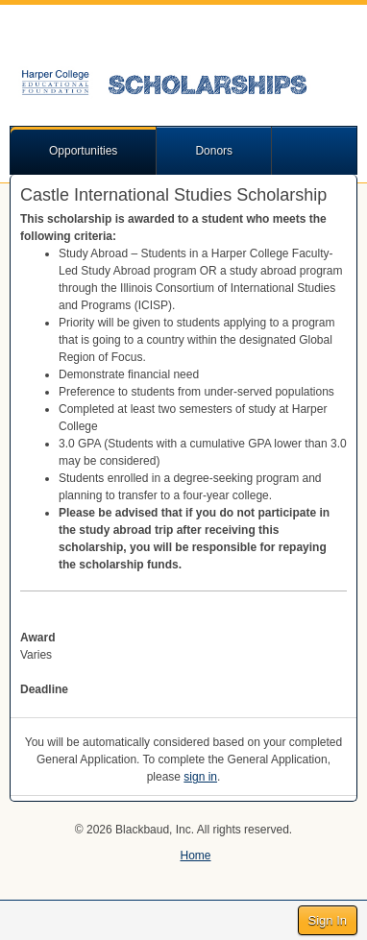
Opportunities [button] (83, 150)
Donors (213, 150)
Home (195, 855)
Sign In (327, 920)
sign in (200, 776)
